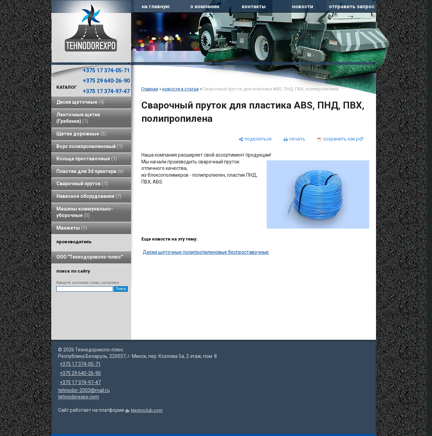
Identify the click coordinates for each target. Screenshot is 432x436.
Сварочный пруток (82, 183)
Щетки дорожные (81, 133)
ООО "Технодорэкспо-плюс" (89, 257)
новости (302, 6)
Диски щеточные (80, 102)
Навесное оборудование (89, 196)
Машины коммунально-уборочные (84, 212)
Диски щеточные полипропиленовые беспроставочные (206, 252)
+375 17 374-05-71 (106, 70)
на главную (156, 6)
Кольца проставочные (86, 158)
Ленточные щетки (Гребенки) (78, 118)
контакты (254, 6)
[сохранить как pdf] (340, 139)
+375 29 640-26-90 (106, 80)
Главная (149, 88)
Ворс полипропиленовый (89, 146)
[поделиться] (255, 139)
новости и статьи (180, 88)
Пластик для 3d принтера (90, 171)
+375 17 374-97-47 (106, 91)
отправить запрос (352, 6)
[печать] (294, 139)
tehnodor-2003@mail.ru (84, 390)
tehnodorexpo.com (78, 396)
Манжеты (71, 228)
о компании (204, 6)
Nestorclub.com (147, 410)
